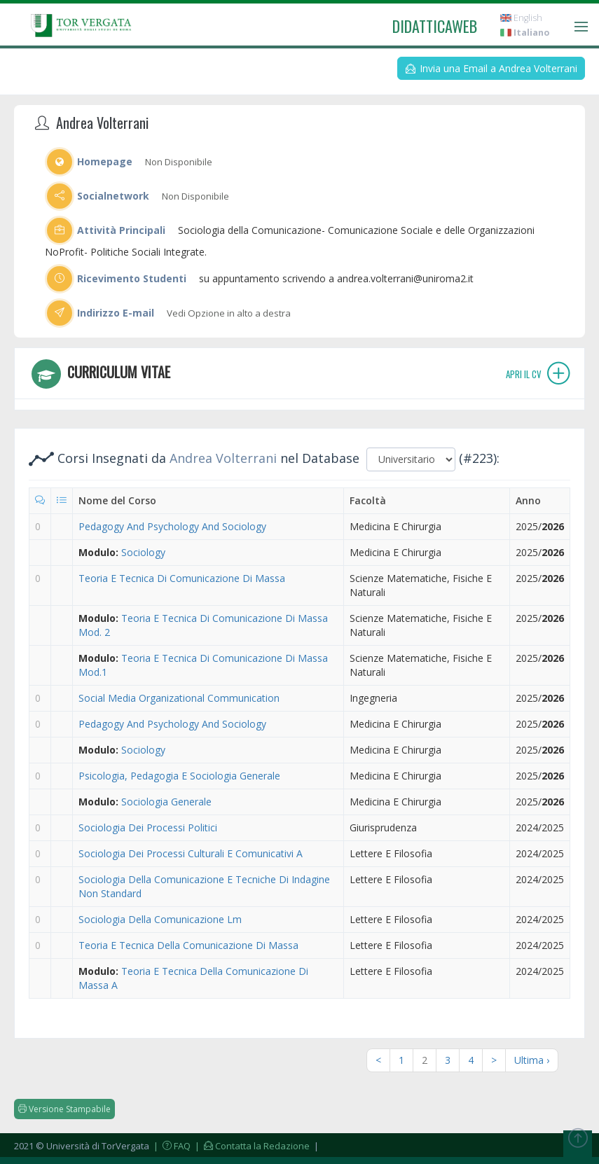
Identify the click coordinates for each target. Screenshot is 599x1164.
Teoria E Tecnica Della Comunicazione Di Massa (188, 945)
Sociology (143, 552)
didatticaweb (434, 26)
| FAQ (171, 1145)
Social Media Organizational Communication (179, 698)
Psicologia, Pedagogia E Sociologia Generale (179, 775)
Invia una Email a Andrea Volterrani (491, 68)
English (521, 18)
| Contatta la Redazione (251, 1145)
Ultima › (531, 1060)
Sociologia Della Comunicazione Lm (160, 919)
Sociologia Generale (166, 801)
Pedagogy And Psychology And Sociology (172, 526)
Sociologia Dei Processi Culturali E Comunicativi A (190, 853)
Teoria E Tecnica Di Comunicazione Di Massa (181, 578)
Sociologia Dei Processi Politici (147, 827)
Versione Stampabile (64, 1109)
